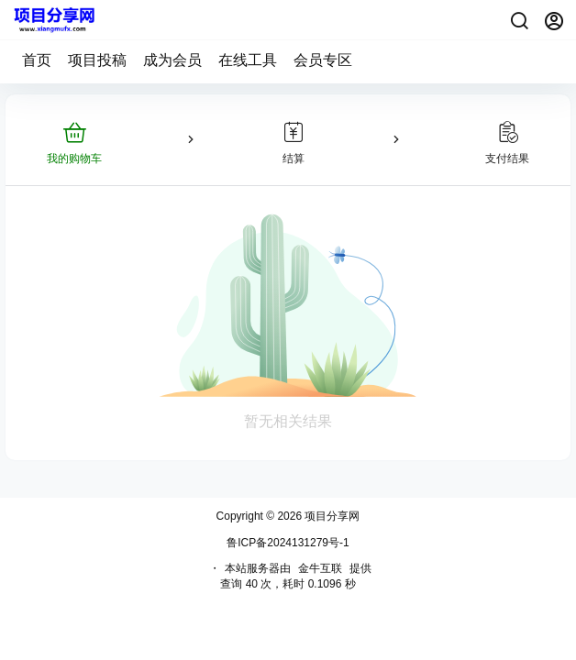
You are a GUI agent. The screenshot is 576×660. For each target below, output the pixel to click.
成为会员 (172, 60)
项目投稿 (97, 60)
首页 (36, 60)
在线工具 (247, 60)
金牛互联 (320, 568)
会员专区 (323, 60)
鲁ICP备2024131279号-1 (288, 542)
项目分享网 (331, 516)
